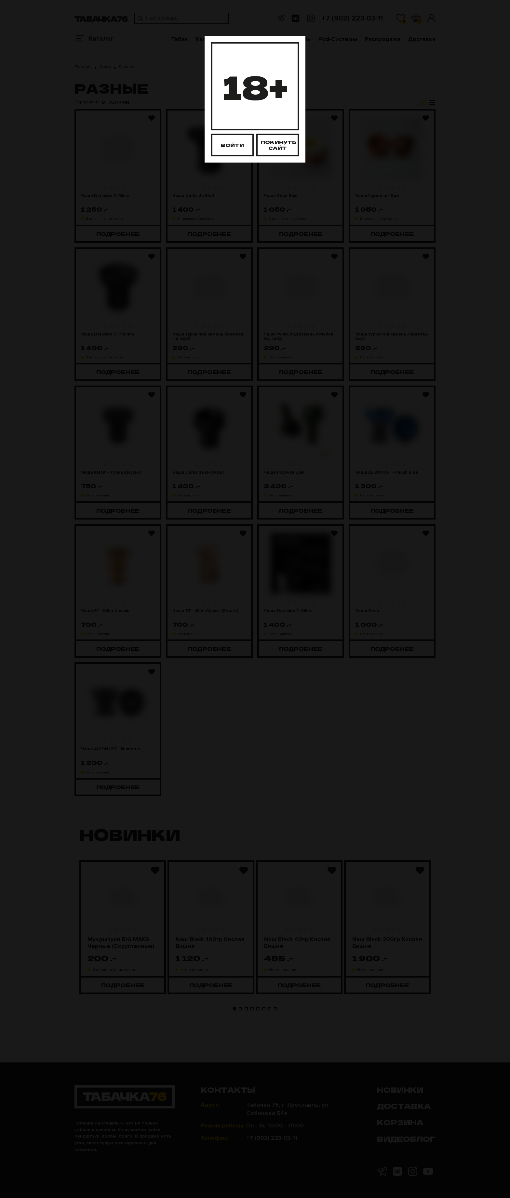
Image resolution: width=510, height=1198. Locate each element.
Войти (232, 144)
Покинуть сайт (278, 144)
